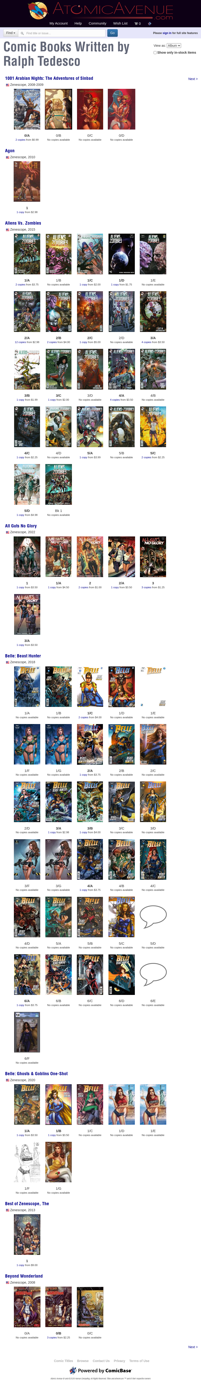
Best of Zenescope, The (27, 1204)
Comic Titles (63, 1361)
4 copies (146, 342)
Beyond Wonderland (24, 1276)
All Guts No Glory (21, 526)
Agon (10, 151)
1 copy (20, 212)
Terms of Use (139, 1361)
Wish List (120, 23)
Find (10, 33)
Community (97, 23)
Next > (193, 79)
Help (78, 23)
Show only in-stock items (176, 52)
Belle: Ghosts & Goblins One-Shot (36, 1074)
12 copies (20, 342)
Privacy (119, 1361)
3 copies (146, 587)
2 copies (20, 139)
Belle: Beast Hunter (23, 656)
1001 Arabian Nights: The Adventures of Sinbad (49, 79)
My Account (58, 23)
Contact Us (101, 1361)
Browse (83, 1361)
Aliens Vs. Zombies (23, 223)
